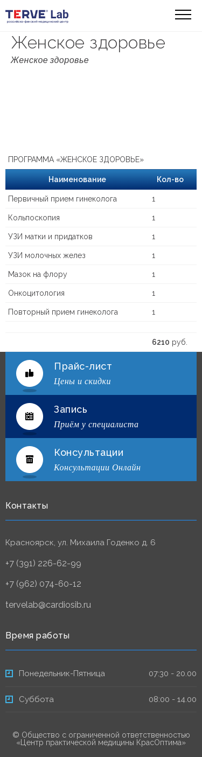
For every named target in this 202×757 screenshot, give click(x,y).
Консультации (88, 452)
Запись (70, 409)
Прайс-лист (83, 366)
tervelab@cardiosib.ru (48, 605)
